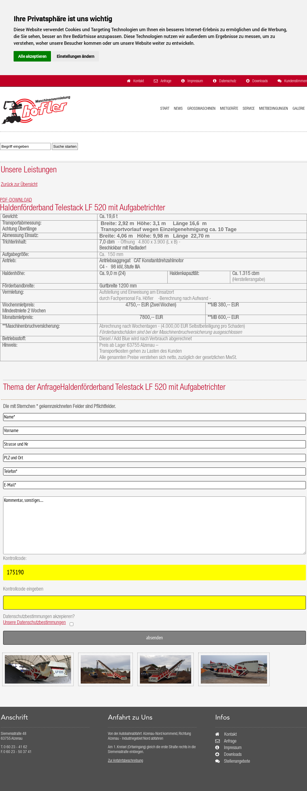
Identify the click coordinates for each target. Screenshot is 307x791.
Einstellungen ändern (75, 56)
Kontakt (138, 81)
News (178, 109)
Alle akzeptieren (32, 56)
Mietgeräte (229, 109)
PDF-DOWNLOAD (16, 200)
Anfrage (166, 81)
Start (164, 109)
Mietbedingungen (273, 109)
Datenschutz (227, 81)
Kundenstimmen (295, 81)
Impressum (195, 81)
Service (249, 109)
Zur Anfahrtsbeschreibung (125, 761)
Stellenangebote (237, 762)
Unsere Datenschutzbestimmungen (34, 622)
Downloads (260, 81)
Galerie (299, 109)
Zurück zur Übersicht (19, 184)
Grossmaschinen (201, 109)
